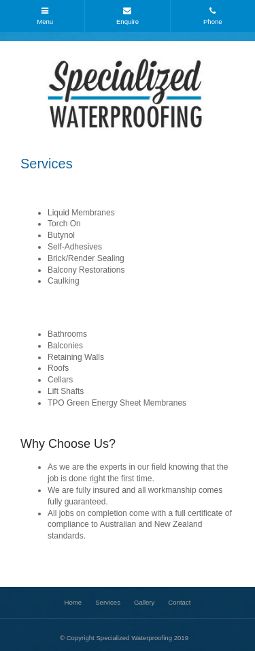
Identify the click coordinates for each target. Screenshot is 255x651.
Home (73, 602)
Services (107, 602)
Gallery (144, 602)
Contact (179, 602)
